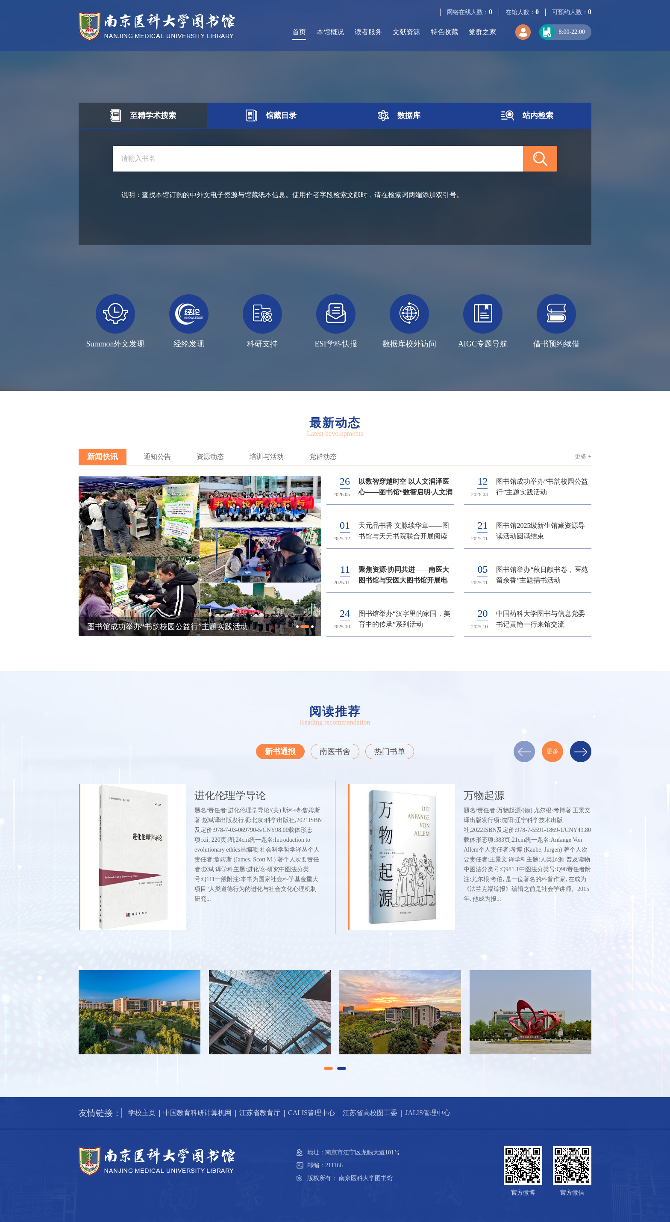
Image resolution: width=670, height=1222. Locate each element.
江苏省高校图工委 (370, 1112)
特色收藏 (444, 32)
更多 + (583, 456)
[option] (115, 321)
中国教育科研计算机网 (197, 1112)
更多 (552, 751)
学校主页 (142, 1112)
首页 (299, 32)
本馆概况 (330, 32)
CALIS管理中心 (311, 1112)
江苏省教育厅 (259, 1112)
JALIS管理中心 (427, 1112)
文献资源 (406, 32)
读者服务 (368, 32)
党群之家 (482, 32)
